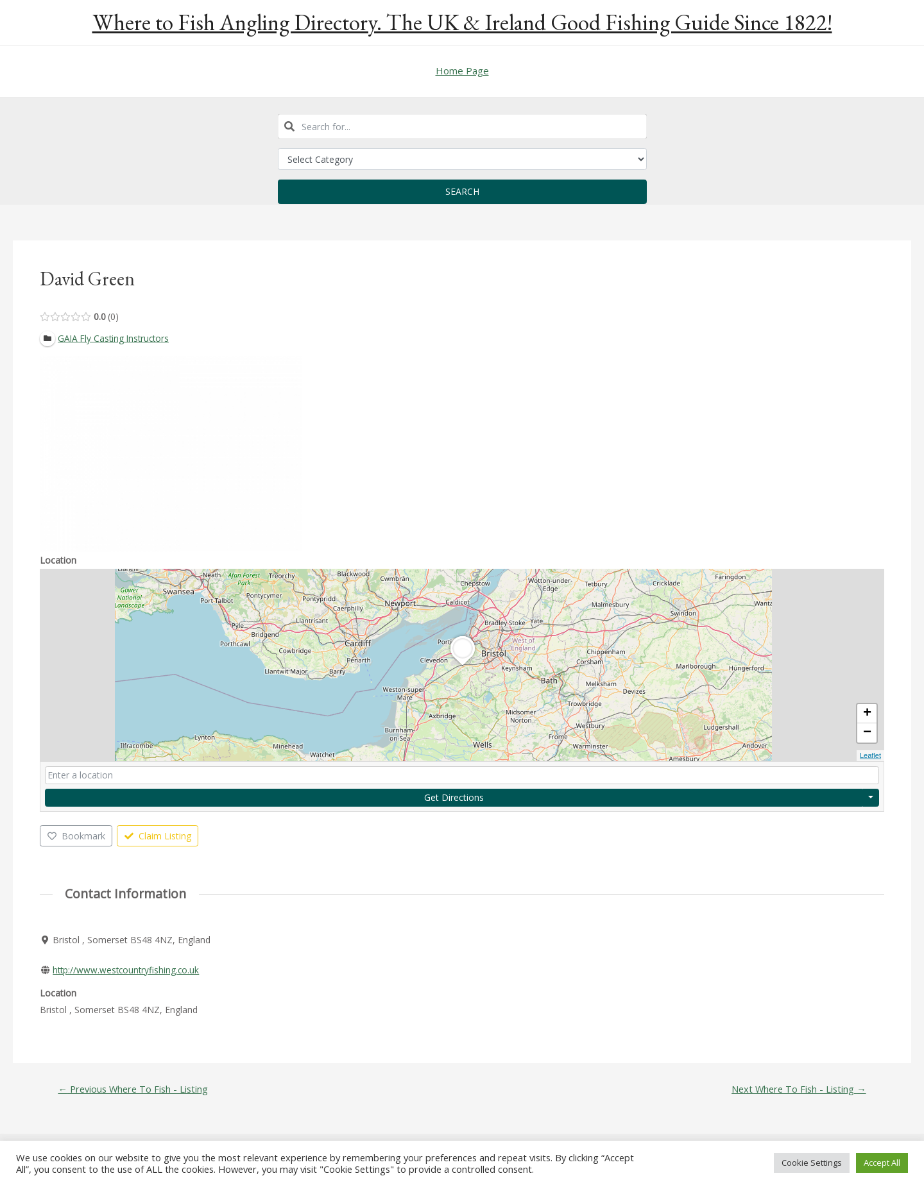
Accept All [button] (882, 1162)
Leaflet (870, 755)
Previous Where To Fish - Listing (134, 1089)
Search (462, 191)
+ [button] (867, 713)
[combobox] (462, 126)
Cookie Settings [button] (812, 1162)
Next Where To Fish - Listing (797, 1089)
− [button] (867, 733)
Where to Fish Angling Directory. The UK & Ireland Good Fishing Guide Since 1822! (462, 22)
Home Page (462, 70)
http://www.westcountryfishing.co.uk (128, 970)
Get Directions (454, 797)
